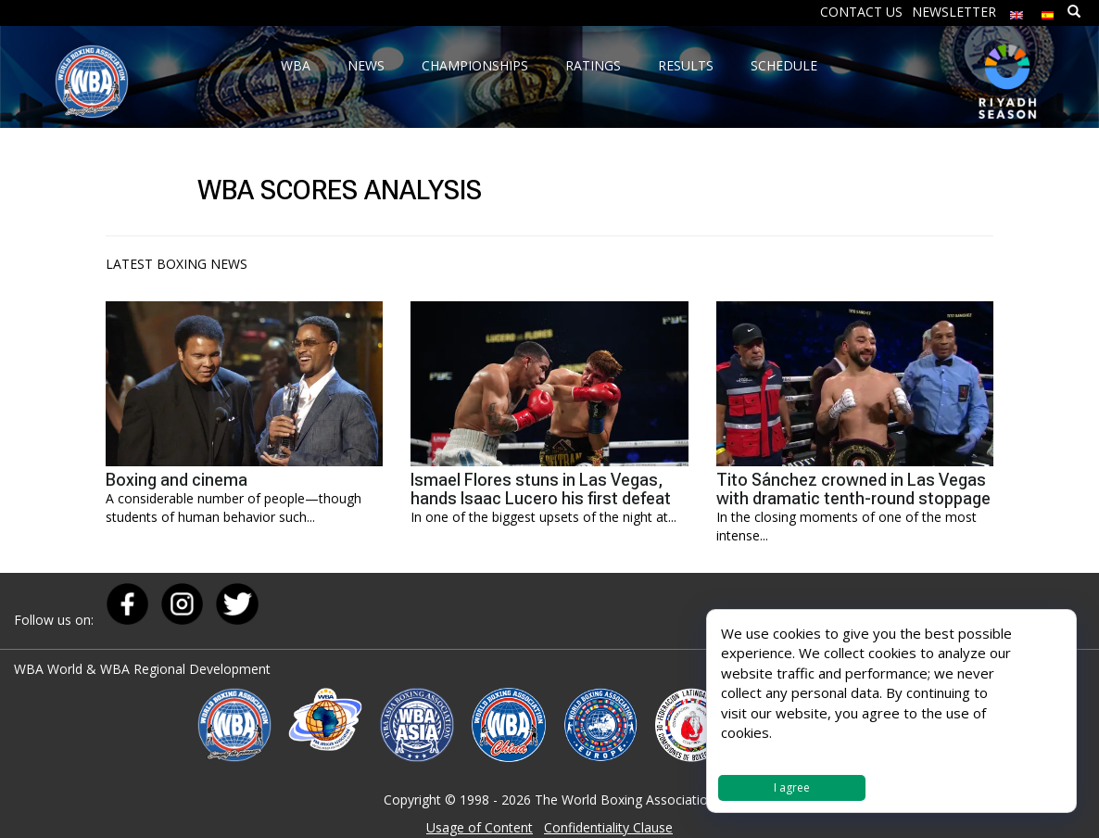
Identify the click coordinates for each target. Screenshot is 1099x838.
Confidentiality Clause (608, 827)
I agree (792, 787)
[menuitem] (1016, 10)
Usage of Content (479, 827)
